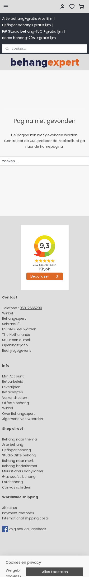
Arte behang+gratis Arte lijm (27, 18)
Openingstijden (15, 345)
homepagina (51, 146)
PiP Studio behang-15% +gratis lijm (32, 31)
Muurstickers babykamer (22, 471)
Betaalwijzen (12, 392)
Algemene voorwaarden (22, 418)
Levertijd (9, 387)
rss (51, 568)
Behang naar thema (19, 439)
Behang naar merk (18, 460)
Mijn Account (13, 376)
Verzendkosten (14, 397)
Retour (7, 381)
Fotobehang (12, 481)
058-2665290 (31, 308)
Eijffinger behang (16, 450)
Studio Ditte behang (19, 455)
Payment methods (18, 513)
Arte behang (12, 444)
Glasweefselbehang (19, 476)
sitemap (41, 568)
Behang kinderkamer (19, 466)
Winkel (7, 408)
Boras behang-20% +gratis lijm (29, 37)
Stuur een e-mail (17, 339)
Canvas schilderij (16, 487)
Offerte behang (15, 403)
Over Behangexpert (18, 413)
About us (9, 507)
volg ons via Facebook (28, 529)
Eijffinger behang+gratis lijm (26, 24)
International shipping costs (25, 518)
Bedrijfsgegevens (16, 350)
